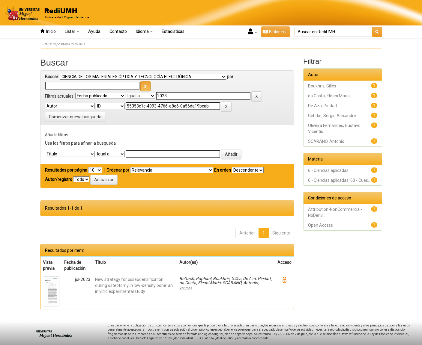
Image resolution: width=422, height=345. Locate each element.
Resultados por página (66, 170)
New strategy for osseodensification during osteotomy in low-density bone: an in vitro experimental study (134, 285)
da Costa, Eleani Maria (329, 95)
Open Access (320, 225)
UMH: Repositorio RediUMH (64, 44)
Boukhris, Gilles (322, 86)
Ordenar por (117, 170)
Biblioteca (275, 31)
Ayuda (94, 31)
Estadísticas (173, 31)
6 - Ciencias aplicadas (328, 170)
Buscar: (52, 76)
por (230, 76)
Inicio (48, 31)
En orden (222, 170)
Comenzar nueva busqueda (75, 116)
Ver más (185, 288)
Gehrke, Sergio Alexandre (332, 115)
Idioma (144, 31)
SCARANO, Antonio (326, 141)
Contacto (118, 31)
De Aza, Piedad (322, 105)
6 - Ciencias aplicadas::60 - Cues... (339, 180)
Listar (72, 31)
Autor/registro (58, 179)
